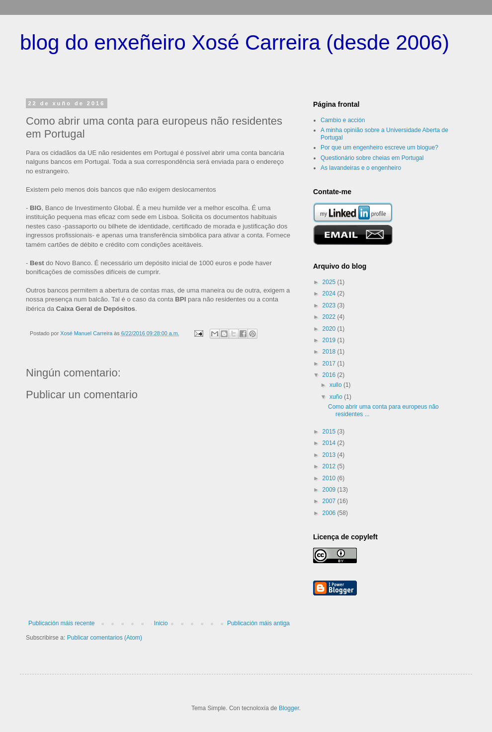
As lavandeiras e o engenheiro (361, 167)
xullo (336, 384)
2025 (330, 282)
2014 (330, 442)
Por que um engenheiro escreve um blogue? (379, 147)
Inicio (161, 623)
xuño (336, 396)
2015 (330, 431)
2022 (330, 316)
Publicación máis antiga (258, 623)
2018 (330, 351)
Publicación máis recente (61, 623)
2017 (330, 363)
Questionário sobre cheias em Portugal (372, 157)
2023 (330, 305)
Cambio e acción (343, 120)
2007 (330, 501)
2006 (330, 513)
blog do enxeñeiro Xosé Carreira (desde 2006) (234, 42)
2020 (330, 328)
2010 (330, 478)
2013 (330, 454)
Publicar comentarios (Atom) (104, 637)
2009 (330, 489)
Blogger (289, 708)
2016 (330, 374)
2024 (330, 293)
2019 (330, 340)
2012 (330, 466)
